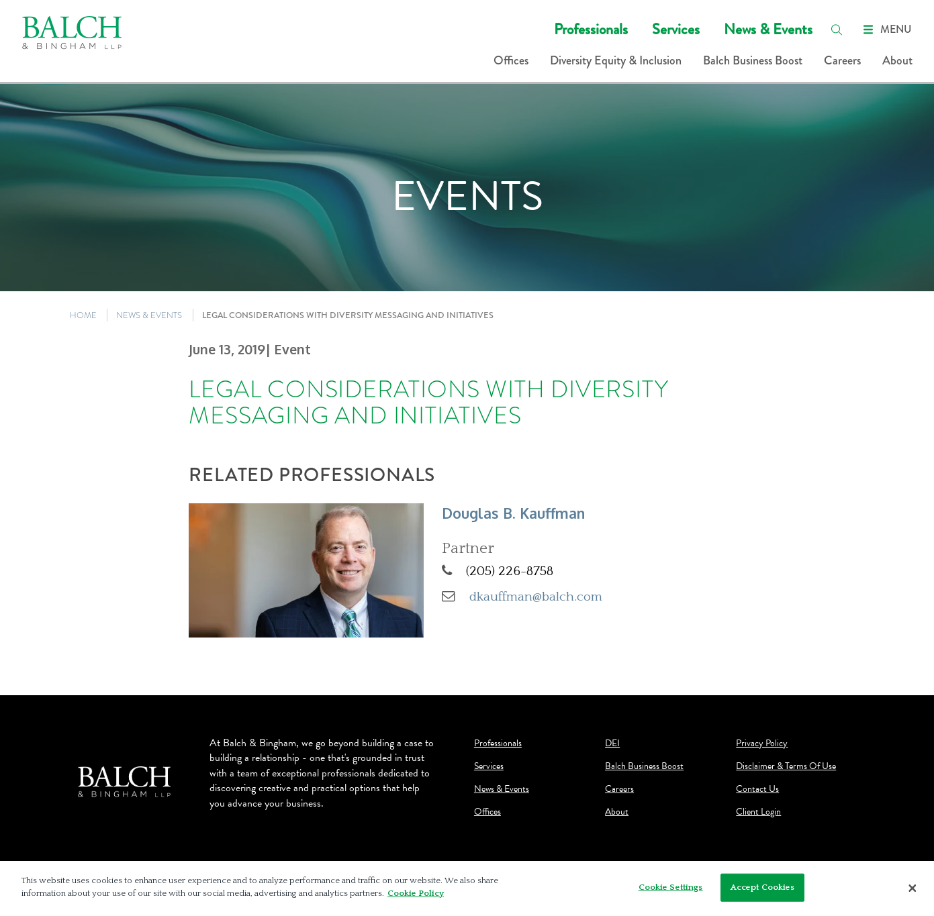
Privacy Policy (762, 743)
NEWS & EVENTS (149, 315)
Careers (842, 60)
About (897, 60)
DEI (612, 743)
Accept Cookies (763, 887)
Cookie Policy (415, 893)
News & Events (768, 29)
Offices (511, 60)
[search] (836, 29)
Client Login (758, 812)
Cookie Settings (671, 887)
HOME (83, 315)
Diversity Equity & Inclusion (616, 60)
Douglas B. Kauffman (513, 513)
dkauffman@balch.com (535, 596)
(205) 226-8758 (509, 571)
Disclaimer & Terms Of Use (786, 766)
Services (676, 29)
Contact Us (757, 789)
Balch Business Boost (752, 60)
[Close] (912, 888)
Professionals (591, 29)
